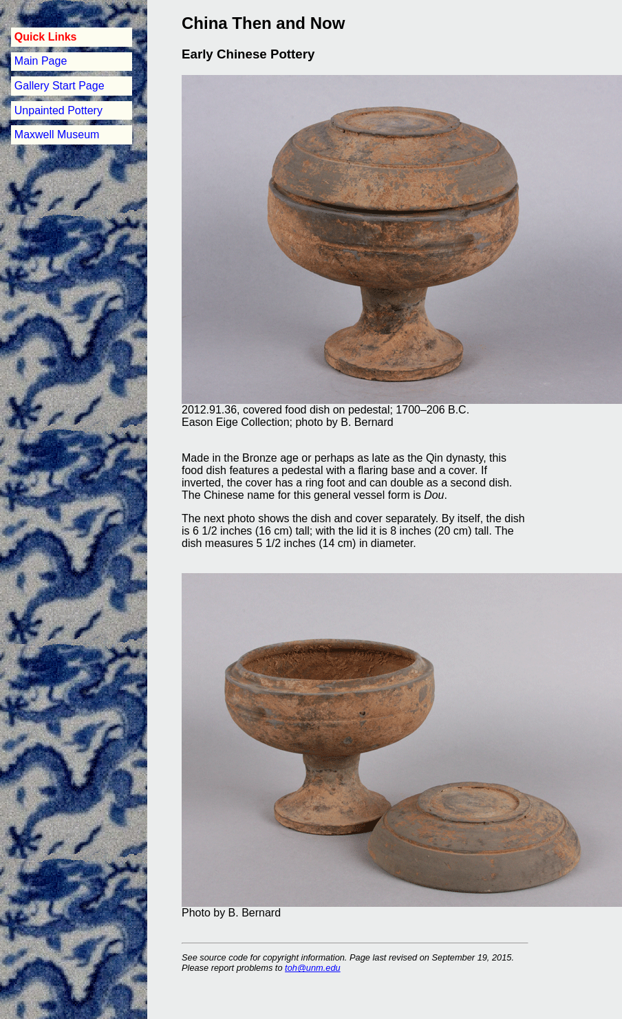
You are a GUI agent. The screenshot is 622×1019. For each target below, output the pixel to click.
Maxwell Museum (57, 134)
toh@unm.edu (313, 968)
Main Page (40, 61)
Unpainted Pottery (58, 110)
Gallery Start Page (59, 86)
